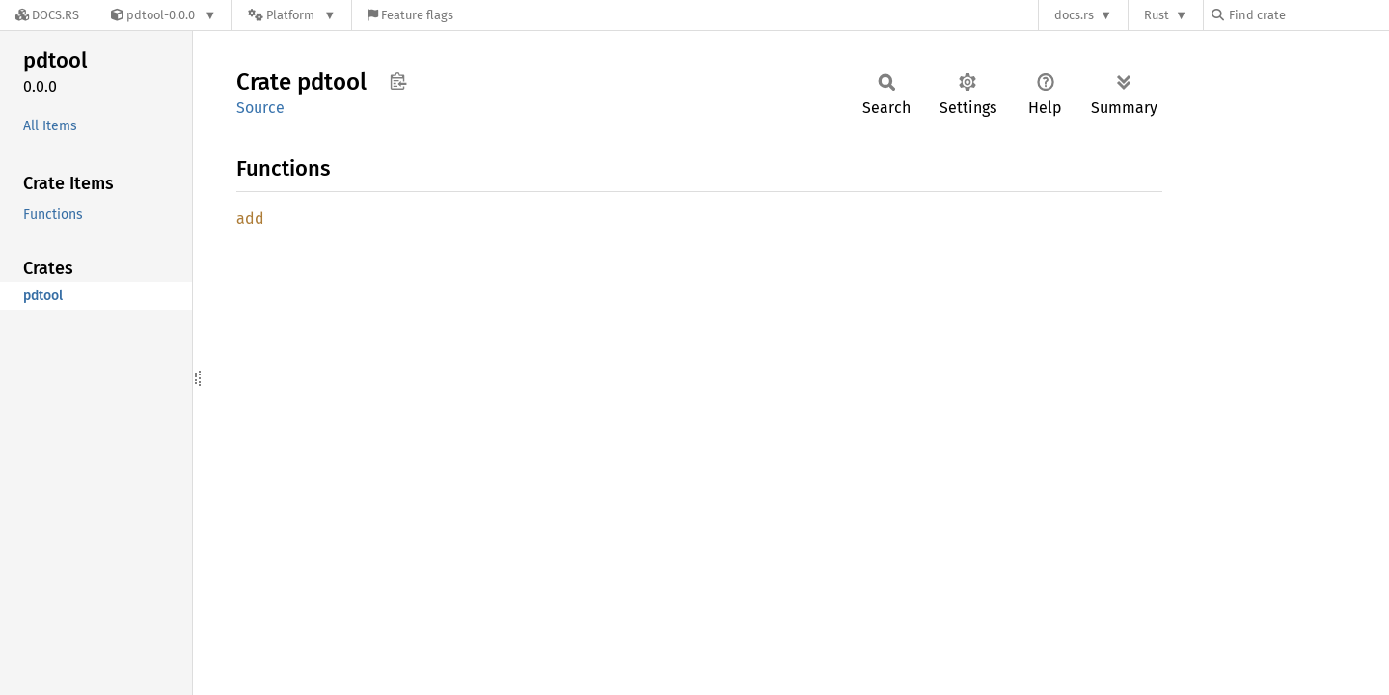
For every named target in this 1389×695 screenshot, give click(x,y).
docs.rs (1074, 15)
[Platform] (291, 15)
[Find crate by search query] (1308, 15)
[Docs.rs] (47, 15)
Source (260, 107)
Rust (1156, 15)
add (250, 218)
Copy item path (398, 81)
